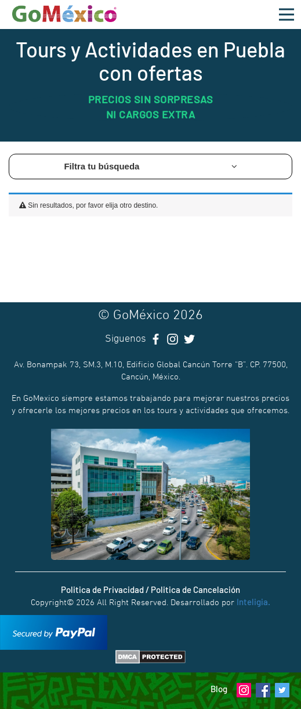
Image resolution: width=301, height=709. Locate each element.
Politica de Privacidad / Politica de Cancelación (150, 589)
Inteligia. (253, 601)
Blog (219, 688)
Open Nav (290, 8)
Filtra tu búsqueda (150, 166)
